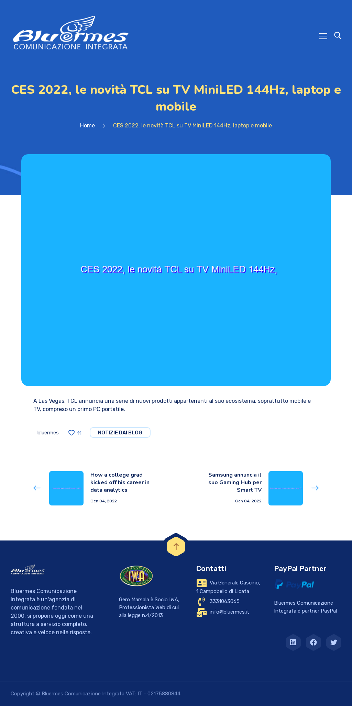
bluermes (48, 433)
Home (87, 125)
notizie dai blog (120, 433)
